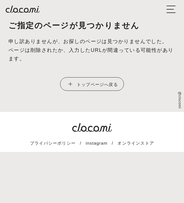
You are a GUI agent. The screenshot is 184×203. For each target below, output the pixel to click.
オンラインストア (135, 143)
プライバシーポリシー (53, 143)
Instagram (97, 143)
